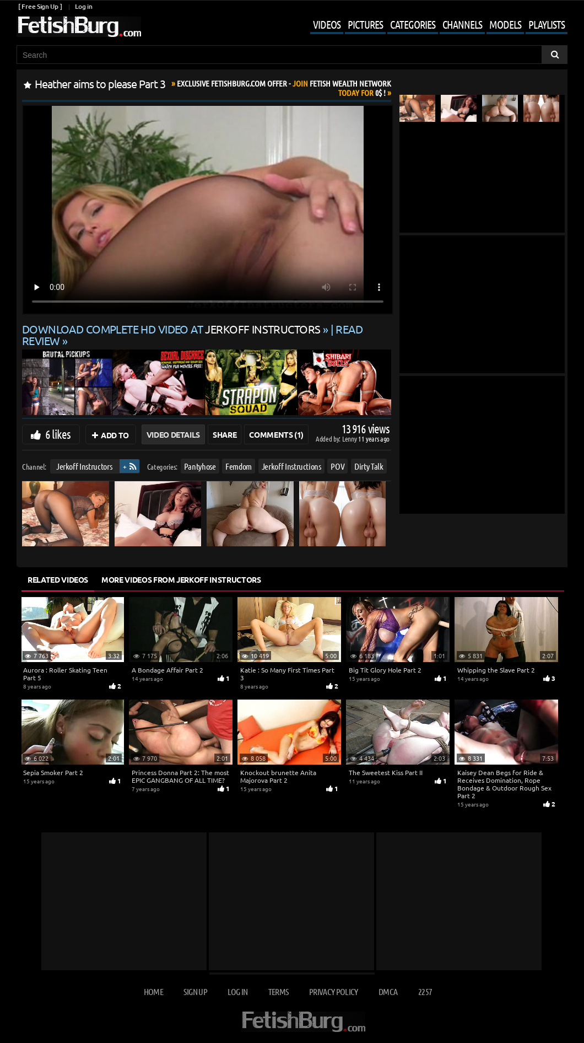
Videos (326, 24)
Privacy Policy (333, 991)
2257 (425, 991)
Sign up (195, 991)
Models (505, 24)
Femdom (238, 466)
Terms (278, 991)
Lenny (350, 438)
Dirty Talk (368, 466)
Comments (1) (276, 434)
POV (337, 466)
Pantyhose (200, 466)
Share (224, 434)
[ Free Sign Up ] (40, 6)
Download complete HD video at (172, 329)
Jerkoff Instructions (291, 466)
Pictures (365, 24)
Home (153, 991)
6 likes (58, 434)
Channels (462, 24)
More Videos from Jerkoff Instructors (181, 579)
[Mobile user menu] (430, 25)
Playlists (546, 24)
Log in (83, 6)
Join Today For (284, 88)
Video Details (173, 434)
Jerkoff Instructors (84, 466)
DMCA (387, 991)
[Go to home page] (79, 27)
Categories (412, 24)
